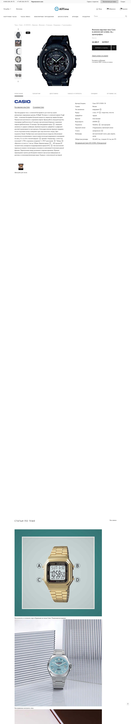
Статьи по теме (25, 520)
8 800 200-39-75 (9, 2)
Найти (126, 16)
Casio (21, 25)
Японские (42, 25)
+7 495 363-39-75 (23, 2)
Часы (16, 25)
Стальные (49, 25)
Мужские (34, 25)
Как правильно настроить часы (24, 708)
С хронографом (66, 25)
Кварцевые (57, 25)
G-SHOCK (27, 25)
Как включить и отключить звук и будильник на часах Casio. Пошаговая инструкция (40, 618)
